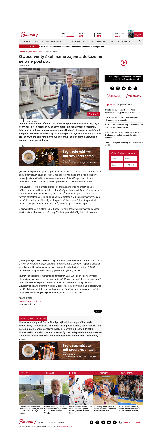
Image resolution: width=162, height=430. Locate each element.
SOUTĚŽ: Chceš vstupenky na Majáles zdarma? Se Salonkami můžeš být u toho (72, 47)
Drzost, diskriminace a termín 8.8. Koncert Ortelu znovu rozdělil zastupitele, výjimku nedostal (122, 135)
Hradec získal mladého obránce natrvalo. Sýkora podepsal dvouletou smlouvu (60, 332)
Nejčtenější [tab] (110, 105)
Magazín (137, 35)
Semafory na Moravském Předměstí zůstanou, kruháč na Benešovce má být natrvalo (31, 410)
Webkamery (102, 42)
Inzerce (126, 42)
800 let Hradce (53, 42)
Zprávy (26, 42)
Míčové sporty (102, 373)
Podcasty (88, 42)
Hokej (73, 373)
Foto (66, 42)
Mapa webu (128, 422)
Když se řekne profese (34, 52)
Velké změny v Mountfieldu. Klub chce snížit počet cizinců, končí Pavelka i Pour (60, 325)
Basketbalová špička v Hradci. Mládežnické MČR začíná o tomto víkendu (129, 409)
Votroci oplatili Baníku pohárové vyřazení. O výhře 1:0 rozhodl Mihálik (56, 329)
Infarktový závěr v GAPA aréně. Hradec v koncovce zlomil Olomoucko (105, 409)
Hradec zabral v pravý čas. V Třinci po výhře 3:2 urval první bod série (55, 322)
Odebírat (130, 165)
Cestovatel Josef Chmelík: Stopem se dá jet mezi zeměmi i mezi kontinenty (58, 335)
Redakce (115, 42)
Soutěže (76, 42)
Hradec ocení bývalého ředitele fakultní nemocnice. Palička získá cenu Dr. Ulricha (56, 410)
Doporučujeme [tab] (124, 105)
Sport (38, 42)
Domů (21, 52)
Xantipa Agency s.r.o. (66, 426)
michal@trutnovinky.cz (30, 301)
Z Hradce (25, 373)
